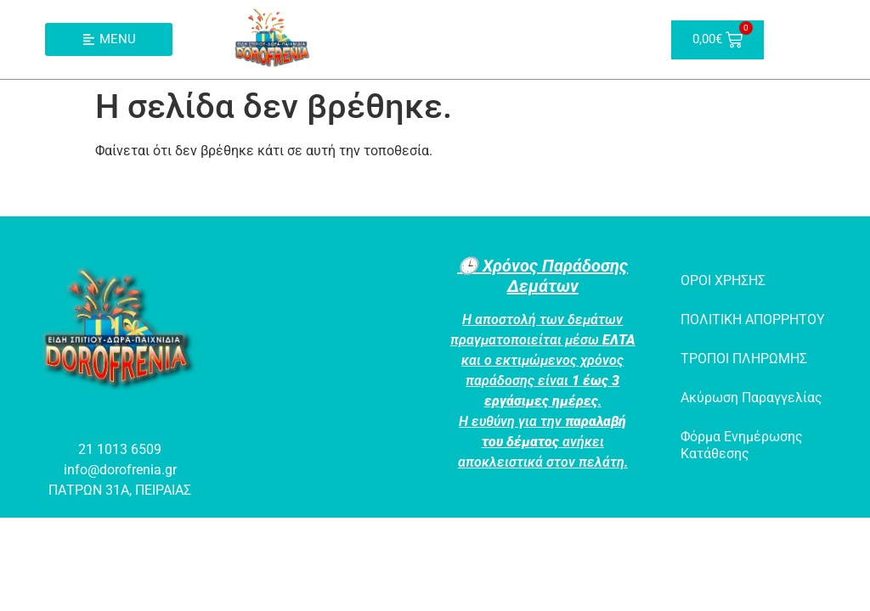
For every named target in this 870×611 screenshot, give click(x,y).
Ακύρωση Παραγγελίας (751, 398)
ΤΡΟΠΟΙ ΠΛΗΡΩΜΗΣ (744, 358)
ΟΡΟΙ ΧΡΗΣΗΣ (723, 280)
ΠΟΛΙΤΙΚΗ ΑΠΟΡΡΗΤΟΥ (753, 319)
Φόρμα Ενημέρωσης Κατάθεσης (742, 445)
